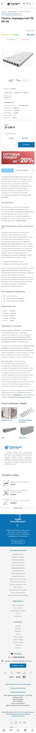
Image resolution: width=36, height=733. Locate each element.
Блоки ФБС (22, 437)
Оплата (11, 138)
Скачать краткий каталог (18, 688)
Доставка (25, 138)
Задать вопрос (18, 542)
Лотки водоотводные (18, 560)
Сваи (3, 437)
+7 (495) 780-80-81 (18, 657)
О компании (18, 622)
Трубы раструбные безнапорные (18, 595)
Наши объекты (18, 608)
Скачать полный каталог (18, 692)
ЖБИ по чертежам (18, 605)
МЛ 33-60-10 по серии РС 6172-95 (20, 500)
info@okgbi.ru (18, 395)
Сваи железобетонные (18, 573)
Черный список (18, 637)
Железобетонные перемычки (18, 590)
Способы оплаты (18, 642)
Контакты (18, 648)
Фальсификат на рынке (18, 610)
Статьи (18, 613)
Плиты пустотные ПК (18, 568)
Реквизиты (18, 645)
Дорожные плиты (6, 420)
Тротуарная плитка (18, 571)
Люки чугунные (18, 587)
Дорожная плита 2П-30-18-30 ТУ (19, 482)
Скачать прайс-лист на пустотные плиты (18, 684)
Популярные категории (18, 550)
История (18, 626)
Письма (18, 634)
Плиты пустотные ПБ (18, 565)
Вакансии (18, 631)
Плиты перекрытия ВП (18, 592)
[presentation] (31, 80)
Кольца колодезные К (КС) (18, 584)
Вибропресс (18, 616)
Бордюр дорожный (18, 562)
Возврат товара (18, 639)
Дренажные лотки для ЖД (18, 579)
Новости (18, 628)
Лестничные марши (18, 557)
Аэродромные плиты (18, 576)
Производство (18, 601)
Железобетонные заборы (18, 581)
